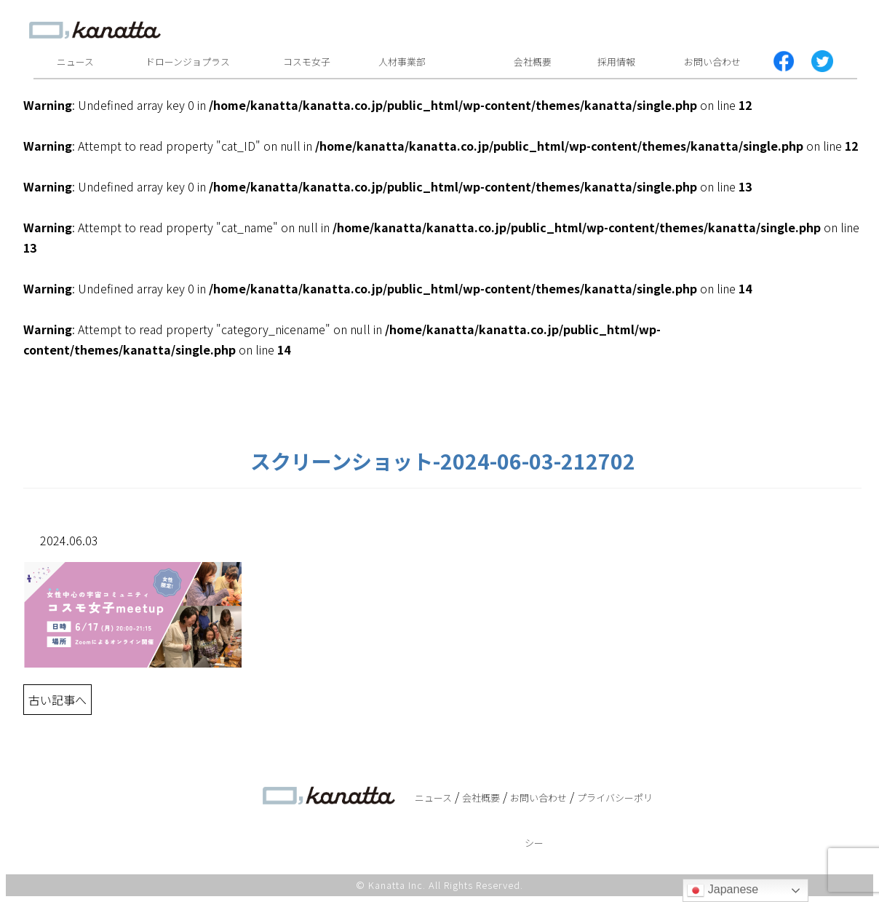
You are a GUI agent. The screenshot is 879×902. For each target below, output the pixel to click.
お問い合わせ (712, 61)
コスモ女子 (306, 61)
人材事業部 (402, 61)
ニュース (75, 61)
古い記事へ (57, 699)
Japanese (722, 890)
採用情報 (616, 61)
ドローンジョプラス (188, 61)
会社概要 (533, 61)
